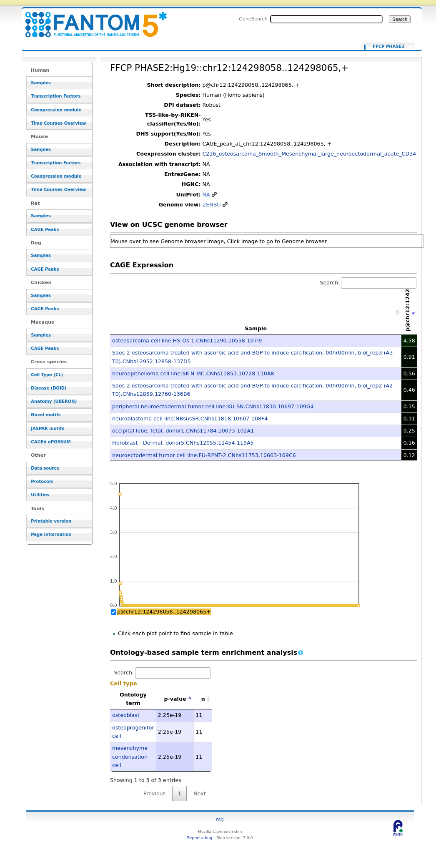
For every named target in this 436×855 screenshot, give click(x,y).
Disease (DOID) (48, 388)
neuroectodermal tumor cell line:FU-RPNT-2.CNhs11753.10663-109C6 (204, 455)
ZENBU (212, 204)
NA (206, 194)
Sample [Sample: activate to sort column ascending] (256, 328)
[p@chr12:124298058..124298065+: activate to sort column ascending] (409, 312)
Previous (154, 793)
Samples (41, 82)
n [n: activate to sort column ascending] (203, 699)
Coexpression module (56, 110)
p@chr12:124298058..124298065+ (164, 612)
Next (199, 793)
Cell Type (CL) (47, 374)
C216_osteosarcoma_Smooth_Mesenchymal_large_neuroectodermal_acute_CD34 (309, 154)
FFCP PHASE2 (388, 47)
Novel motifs (45, 414)
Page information (51, 534)
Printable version (51, 521)
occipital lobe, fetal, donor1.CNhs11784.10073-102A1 (183, 431)
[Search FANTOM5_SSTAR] (326, 19)
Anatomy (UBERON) (54, 401)
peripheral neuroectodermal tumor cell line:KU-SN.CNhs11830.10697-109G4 (213, 406)
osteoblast (126, 715)
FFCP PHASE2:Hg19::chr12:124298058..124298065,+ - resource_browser (91, 20)
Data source (45, 468)
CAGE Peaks (45, 229)
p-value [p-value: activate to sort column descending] (175, 699)
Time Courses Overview (58, 123)
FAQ (220, 819)
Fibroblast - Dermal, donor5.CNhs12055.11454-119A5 (183, 443)
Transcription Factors (55, 96)
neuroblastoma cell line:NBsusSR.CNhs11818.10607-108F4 (190, 418)
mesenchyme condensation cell (130, 756)
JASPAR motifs (47, 428)
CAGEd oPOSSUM (50, 442)
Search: (368, 282)
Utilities (40, 495)
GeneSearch (253, 19)
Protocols (42, 481)
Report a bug (199, 837)
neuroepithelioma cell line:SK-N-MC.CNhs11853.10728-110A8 (193, 373)
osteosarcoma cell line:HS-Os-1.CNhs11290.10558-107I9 (187, 340)
